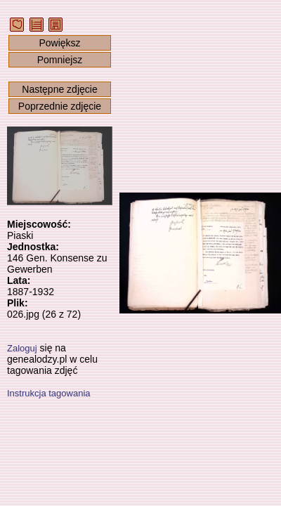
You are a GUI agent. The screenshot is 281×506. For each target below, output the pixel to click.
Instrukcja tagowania (49, 393)
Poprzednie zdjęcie (59, 106)
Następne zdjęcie (59, 89)
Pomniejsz (60, 59)
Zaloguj (22, 348)
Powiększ (59, 42)
